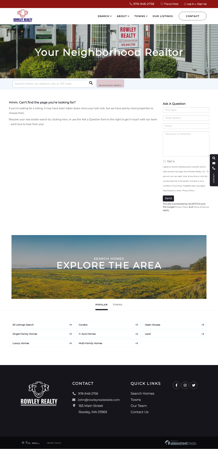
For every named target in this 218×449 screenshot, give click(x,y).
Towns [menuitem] (139, 16)
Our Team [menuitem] (140, 406)
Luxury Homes (20, 343)
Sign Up (202, 3)
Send (168, 198)
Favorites (169, 4)
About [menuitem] (122, 16)
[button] (89, 83)
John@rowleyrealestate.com (96, 400)
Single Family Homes (24, 334)
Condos (83, 324)
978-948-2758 (142, 4)
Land (147, 334)
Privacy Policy (188, 190)
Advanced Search (112, 84)
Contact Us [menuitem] (141, 412)
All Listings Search (23, 324)
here (65, 119)
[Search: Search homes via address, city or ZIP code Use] (53, 84)
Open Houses (152, 324)
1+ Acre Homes (87, 334)
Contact (192, 16)
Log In (190, 3)
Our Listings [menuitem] (163, 16)
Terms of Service (201, 207)
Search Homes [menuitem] (144, 394)
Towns (121, 304)
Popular (98, 304)
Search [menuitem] (103, 16)
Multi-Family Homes (90, 343)
